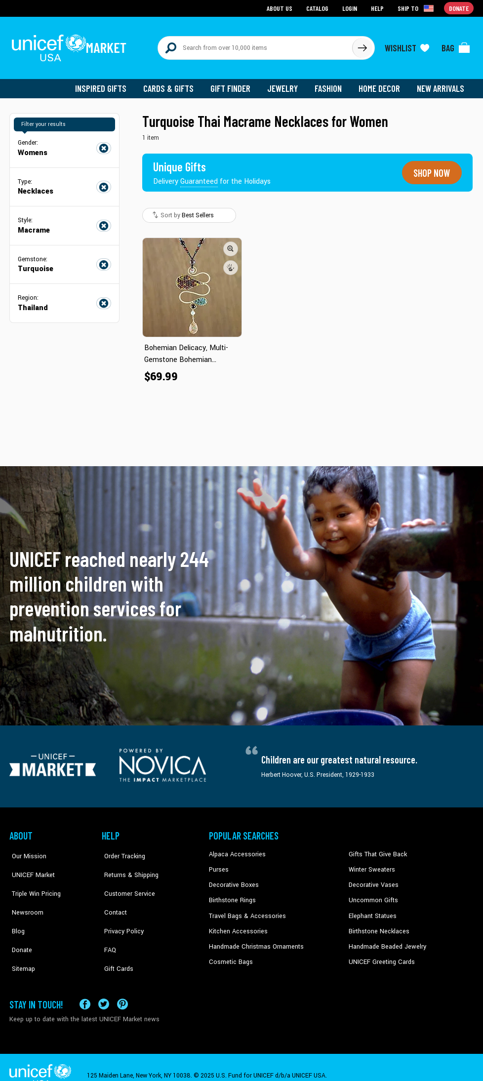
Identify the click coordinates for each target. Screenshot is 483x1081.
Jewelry (286, 84)
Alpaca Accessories (236, 849)
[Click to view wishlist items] (407, 45)
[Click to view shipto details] (417, 8)
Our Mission (26, 849)
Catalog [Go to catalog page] (318, 7)
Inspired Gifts (108, 84)
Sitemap (20, 939)
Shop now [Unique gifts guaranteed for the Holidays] (430, 168)
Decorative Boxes (232, 879)
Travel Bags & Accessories (245, 909)
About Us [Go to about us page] (281, 7)
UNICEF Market (29, 864)
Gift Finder (234, 84)
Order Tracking (121, 849)
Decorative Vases (372, 879)
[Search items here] (255, 45)
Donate (19, 924)
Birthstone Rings (232, 894)
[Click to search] (362, 45)
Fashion (331, 84)
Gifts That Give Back (376, 849)
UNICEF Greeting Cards (379, 954)
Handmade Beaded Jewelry (385, 939)
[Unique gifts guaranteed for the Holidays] (213, 168)
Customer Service (126, 879)
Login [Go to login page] (350, 7)
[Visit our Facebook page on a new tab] (85, 987)
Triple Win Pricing (32, 879)
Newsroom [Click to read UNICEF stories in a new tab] (24, 894)
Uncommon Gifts (372, 894)
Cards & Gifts (174, 84)
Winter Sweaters (371, 864)
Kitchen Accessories (236, 924)
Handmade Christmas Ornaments (255, 939)
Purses (218, 864)
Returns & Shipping (128, 864)
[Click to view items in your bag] (456, 45)
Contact (112, 894)
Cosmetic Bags (230, 954)
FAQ (108, 924)
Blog (15, 909)
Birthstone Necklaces (377, 924)
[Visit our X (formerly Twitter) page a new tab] (104, 987)
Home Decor (381, 84)
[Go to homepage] (71, 45)
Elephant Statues (372, 909)
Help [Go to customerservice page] (378, 7)
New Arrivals (441, 84)
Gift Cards (115, 939)
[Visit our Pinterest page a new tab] (122, 987)
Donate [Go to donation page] (459, 7)
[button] (230, 243)
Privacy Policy (121, 909)
